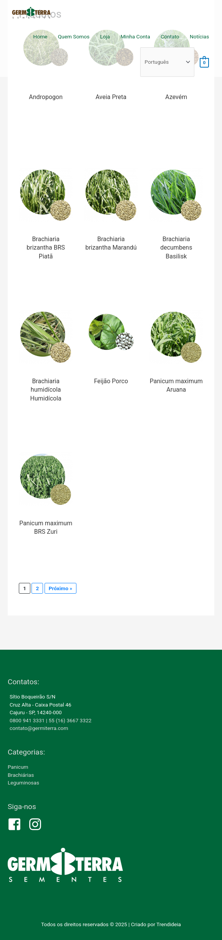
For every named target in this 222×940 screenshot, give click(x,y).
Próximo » (60, 588)
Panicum (18, 767)
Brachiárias (21, 775)
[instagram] (37, 824)
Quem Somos (73, 36)
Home (40, 36)
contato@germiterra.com (39, 728)
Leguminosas (23, 782)
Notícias (199, 36)
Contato (170, 36)
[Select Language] (167, 62)
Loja (105, 36)
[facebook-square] (17, 824)
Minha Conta (135, 36)
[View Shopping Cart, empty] (204, 62)
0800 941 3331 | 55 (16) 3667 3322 (50, 720)
